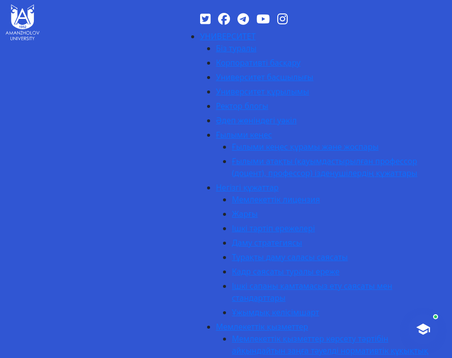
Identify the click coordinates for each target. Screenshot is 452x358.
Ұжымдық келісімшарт (276, 312)
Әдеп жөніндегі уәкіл (256, 120)
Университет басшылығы (265, 77)
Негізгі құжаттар (247, 187)
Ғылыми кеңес (244, 134)
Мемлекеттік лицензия (276, 199)
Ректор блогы (242, 105)
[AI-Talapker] (423, 329)
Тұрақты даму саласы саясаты (290, 257)
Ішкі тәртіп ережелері (273, 228)
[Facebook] (224, 18)
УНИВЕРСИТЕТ (228, 36)
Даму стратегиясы (267, 242)
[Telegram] (243, 18)
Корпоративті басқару (258, 62)
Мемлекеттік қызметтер (262, 326)
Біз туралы (236, 48)
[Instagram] (282, 18)
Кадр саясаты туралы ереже (285, 271)
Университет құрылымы (262, 91)
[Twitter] (205, 18)
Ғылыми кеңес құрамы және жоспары (305, 146)
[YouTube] (263, 18)
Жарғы (245, 213)
